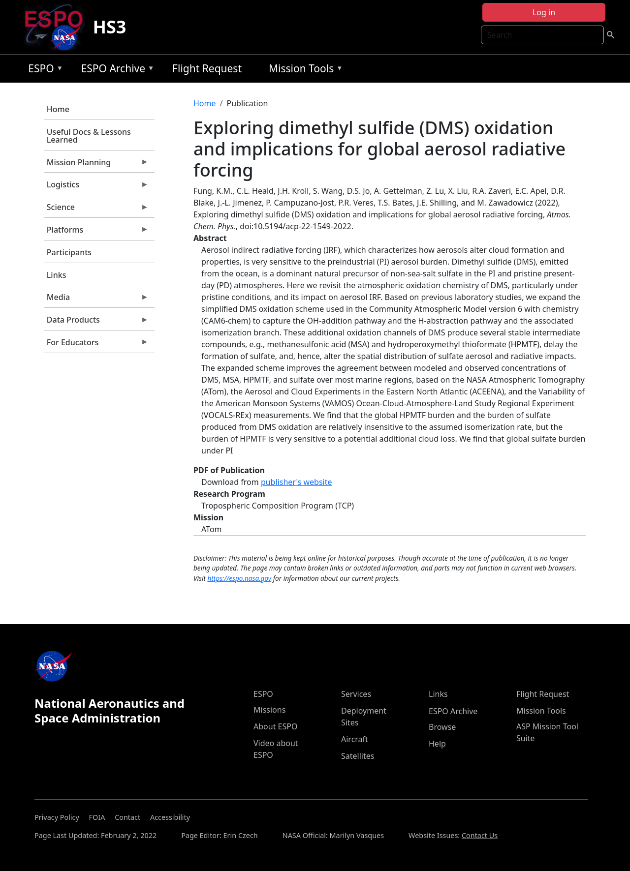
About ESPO (275, 726)
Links (56, 275)
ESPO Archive (115, 70)
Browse (442, 726)
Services (356, 694)
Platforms (96, 232)
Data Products (96, 322)
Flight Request (207, 68)
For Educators (96, 345)
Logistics (96, 187)
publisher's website (296, 482)
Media (96, 299)
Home (58, 109)
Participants (69, 252)
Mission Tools (303, 70)
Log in (544, 12)
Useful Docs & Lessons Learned (89, 135)
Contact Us (480, 835)
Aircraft (354, 739)
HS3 (109, 27)
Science (96, 209)
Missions (269, 709)
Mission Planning (96, 165)
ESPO (43, 70)
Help (437, 743)
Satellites (357, 756)
